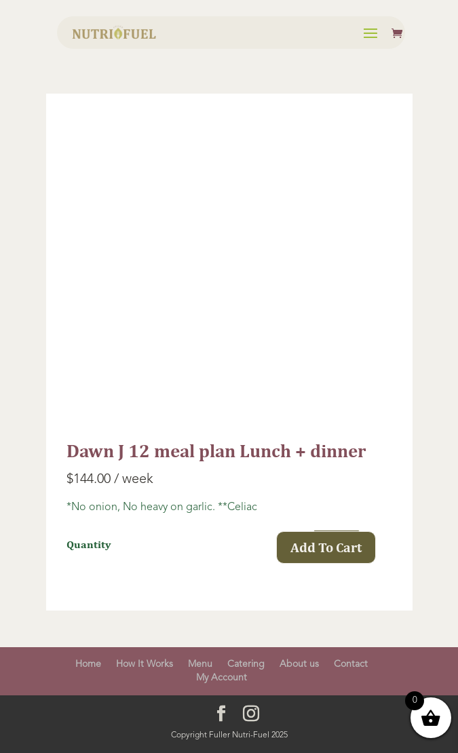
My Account (221, 677)
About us (299, 664)
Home (88, 664)
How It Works (144, 664)
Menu (200, 664)
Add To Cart (326, 547)
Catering (246, 664)
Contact (351, 664)
